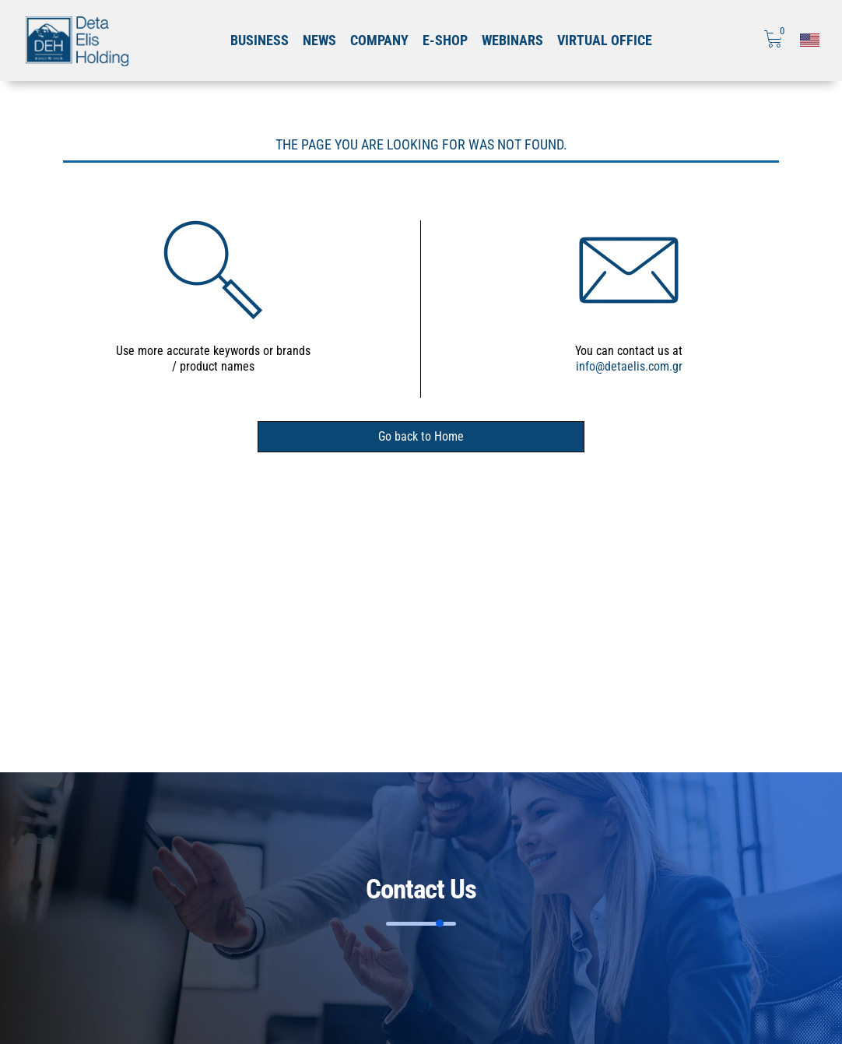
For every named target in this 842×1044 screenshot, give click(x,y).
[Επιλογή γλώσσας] (809, 40)
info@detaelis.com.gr (629, 366)
